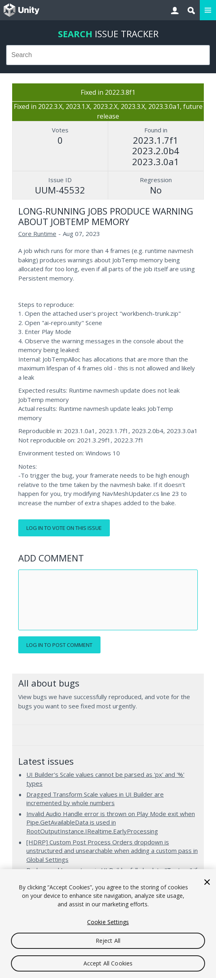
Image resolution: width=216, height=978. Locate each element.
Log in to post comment (59, 644)
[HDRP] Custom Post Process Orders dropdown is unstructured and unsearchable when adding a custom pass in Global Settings (112, 850)
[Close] (207, 882)
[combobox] (108, 55)
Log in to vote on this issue (64, 528)
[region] (108, 923)
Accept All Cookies (108, 963)
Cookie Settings (108, 922)
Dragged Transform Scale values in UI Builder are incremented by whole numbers (95, 798)
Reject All (108, 940)
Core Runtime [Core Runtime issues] (37, 234)
